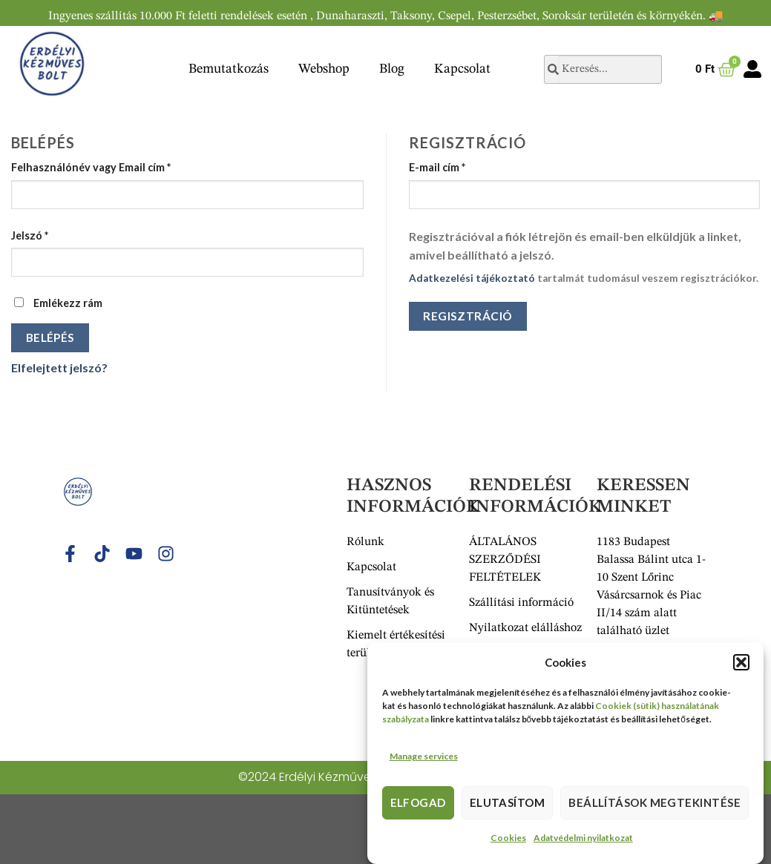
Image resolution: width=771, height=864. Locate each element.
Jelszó (29, 235)
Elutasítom (507, 807)
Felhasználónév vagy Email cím (91, 167)
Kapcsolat (462, 69)
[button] (741, 666)
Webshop (324, 69)
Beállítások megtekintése (654, 807)
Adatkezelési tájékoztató (472, 278)
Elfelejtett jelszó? (59, 367)
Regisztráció (468, 316)
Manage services (424, 760)
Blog (391, 69)
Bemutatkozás (228, 69)
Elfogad (418, 807)
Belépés (50, 337)
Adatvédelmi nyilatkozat (583, 842)
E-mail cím (437, 167)
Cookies (508, 842)
